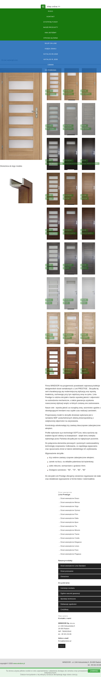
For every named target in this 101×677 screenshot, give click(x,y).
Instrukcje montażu (68, 588)
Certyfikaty (64, 609)
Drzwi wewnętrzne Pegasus (71, 554)
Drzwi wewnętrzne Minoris (70, 530)
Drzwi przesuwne (67, 571)
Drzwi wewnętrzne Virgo (70, 506)
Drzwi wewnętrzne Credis (70, 538)
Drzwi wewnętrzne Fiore (69, 550)
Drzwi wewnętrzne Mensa (70, 502)
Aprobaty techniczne (68, 599)
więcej (61, 646)
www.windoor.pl (19, 663)
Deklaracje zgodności (69, 604)
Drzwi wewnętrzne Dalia (69, 518)
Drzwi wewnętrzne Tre (69, 526)
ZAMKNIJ (94, 671)
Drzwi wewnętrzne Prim (69, 514)
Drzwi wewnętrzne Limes (70, 546)
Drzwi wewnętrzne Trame (70, 534)
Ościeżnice (65, 576)
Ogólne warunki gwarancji (70, 593)
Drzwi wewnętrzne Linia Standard (73, 566)
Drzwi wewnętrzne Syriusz (70, 510)
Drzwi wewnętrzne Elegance (71, 542)
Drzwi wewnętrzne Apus (69, 522)
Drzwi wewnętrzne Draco (70, 498)
